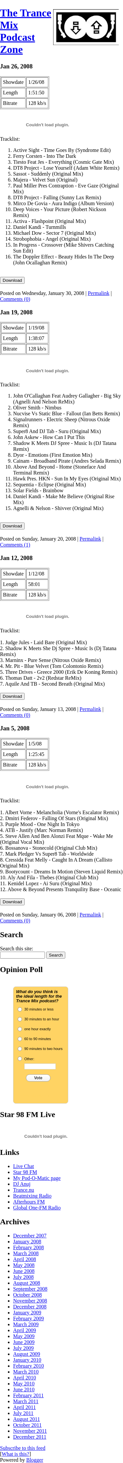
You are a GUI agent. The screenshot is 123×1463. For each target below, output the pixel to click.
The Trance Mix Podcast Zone (25, 31)
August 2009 (26, 1354)
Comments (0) (15, 299)
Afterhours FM (29, 1202)
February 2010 (28, 1366)
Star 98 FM (25, 1172)
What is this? (15, 1454)
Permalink (99, 293)
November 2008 (30, 1301)
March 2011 (25, 1401)
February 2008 (28, 1247)
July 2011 (23, 1413)
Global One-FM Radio (37, 1207)
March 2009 (26, 1324)
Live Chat (23, 1166)
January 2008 (27, 1241)
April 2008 (24, 1259)
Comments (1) (15, 545)
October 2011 (27, 1425)
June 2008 (23, 1271)
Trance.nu (23, 1190)
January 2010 (27, 1360)
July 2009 (23, 1348)
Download (12, 280)
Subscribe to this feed (22, 1448)
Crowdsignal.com (35, 1095)
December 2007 (30, 1235)
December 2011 (29, 1437)
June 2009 (23, 1342)
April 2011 (24, 1407)
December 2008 (30, 1306)
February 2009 (28, 1318)
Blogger (34, 1460)
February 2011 (28, 1395)
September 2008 (30, 1289)
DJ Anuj (22, 1184)
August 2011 (26, 1419)
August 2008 (26, 1283)
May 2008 (23, 1265)
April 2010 (24, 1377)
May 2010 (23, 1383)
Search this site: (16, 948)
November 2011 (30, 1431)
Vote (38, 1078)
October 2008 (27, 1295)
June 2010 (23, 1389)
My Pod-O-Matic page (37, 1178)
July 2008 (23, 1277)
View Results (31, 1089)
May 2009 (23, 1336)
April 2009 (24, 1330)
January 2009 (27, 1312)
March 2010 (26, 1372)
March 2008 (26, 1253)
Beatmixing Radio (32, 1196)
